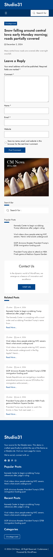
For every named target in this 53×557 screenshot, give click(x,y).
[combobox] (40, 13)
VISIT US (26, 287)
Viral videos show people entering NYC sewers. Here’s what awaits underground (31, 235)
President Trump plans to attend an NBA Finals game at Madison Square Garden (30, 253)
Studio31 (13, 4)
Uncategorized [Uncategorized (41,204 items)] (12, 536)
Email (7, 117)
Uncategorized (10, 23)
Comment (9, 74)
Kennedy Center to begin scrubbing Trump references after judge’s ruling (29, 226)
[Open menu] (6, 13)
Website (7, 129)
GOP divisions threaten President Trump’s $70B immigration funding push (31, 244)
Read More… (11, 327)
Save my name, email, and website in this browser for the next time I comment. (25, 142)
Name (7, 105)
